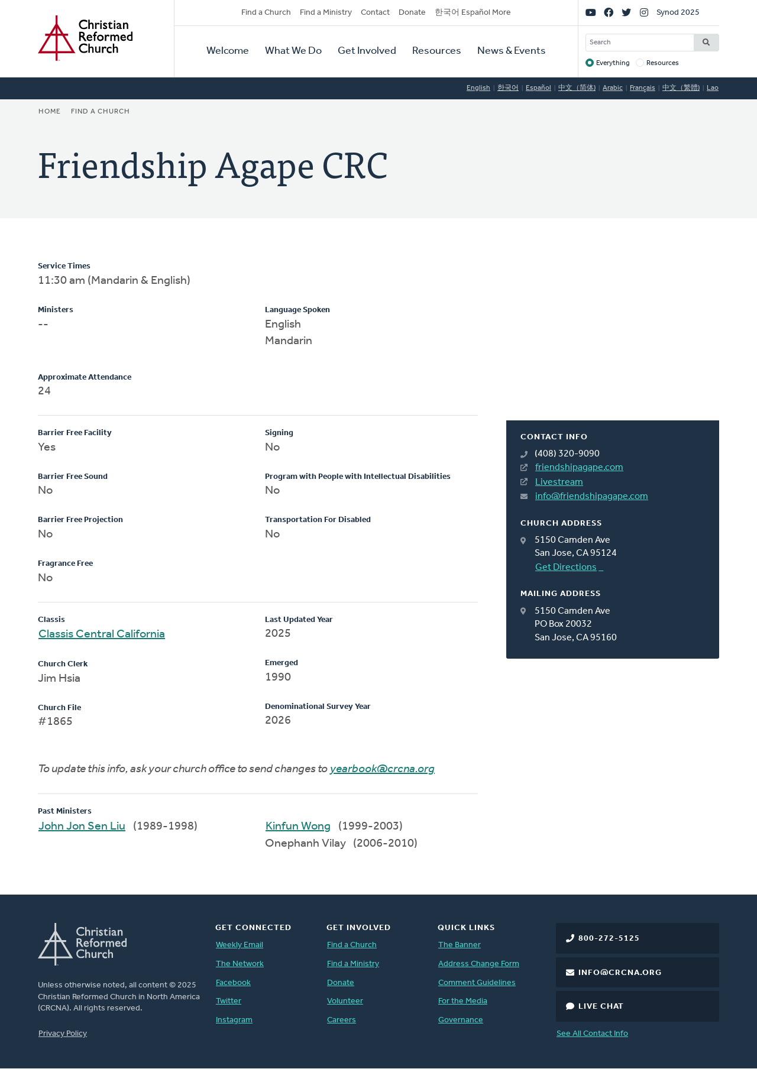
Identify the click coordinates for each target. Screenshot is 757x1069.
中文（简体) (577, 88)
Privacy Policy (62, 1033)
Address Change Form (478, 964)
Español (538, 88)
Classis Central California (101, 634)
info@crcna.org (620, 972)
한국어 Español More (473, 12)
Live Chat (601, 1006)
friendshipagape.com (579, 467)
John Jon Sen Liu (81, 826)
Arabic (613, 88)
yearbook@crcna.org (382, 769)
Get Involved (367, 51)
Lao (713, 88)
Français (642, 88)
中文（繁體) (681, 88)
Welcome (227, 51)
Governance (460, 1020)
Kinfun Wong (298, 826)
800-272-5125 (609, 938)
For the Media (462, 1001)
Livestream (559, 482)
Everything (613, 63)
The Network (240, 964)
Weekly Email (239, 945)
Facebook (233, 983)
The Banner (459, 945)
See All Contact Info (592, 1033)
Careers (341, 1020)
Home (49, 111)
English (478, 88)
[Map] (612, 340)
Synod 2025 (678, 12)
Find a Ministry (326, 12)
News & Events (511, 51)
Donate (412, 12)
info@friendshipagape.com (591, 496)
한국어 (508, 88)
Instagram (234, 1020)
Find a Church (266, 12)
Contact (375, 12)
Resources (436, 51)
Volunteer (345, 1001)
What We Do (293, 51)
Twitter (228, 1001)
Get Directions (566, 567)
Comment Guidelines (477, 983)
